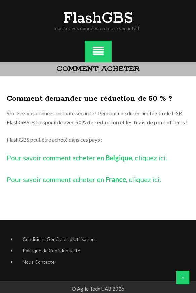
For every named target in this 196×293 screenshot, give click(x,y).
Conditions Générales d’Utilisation (59, 239)
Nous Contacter (39, 262)
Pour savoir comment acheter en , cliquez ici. (87, 158)
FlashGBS (98, 18)
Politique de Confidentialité (51, 250)
